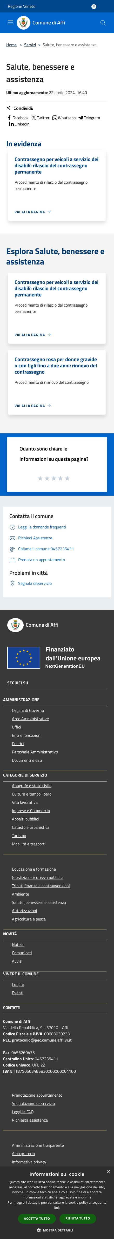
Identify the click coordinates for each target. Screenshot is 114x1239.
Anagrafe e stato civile (31, 786)
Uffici (16, 727)
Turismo (19, 835)
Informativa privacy (29, 1162)
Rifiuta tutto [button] (77, 1218)
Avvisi (17, 961)
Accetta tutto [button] (37, 1218)
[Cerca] (103, 23)
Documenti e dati (27, 760)
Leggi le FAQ (23, 1112)
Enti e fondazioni (27, 735)
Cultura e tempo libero (31, 794)
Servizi (30, 45)
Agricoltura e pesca (29, 919)
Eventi (17, 993)
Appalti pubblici (25, 819)
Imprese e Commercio (31, 810)
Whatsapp (64, 118)
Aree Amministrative (30, 718)
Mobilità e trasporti (29, 844)
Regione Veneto (21, 6)
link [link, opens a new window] (57, 1207)
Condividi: (19, 108)
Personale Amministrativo (35, 752)
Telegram (89, 118)
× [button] (108, 1172)
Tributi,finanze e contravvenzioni (41, 886)
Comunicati (22, 953)
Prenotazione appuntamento (37, 1095)
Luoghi (18, 984)
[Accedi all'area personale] (94, 7)
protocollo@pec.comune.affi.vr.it (42, 1040)
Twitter (40, 118)
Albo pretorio (23, 1153)
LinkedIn (19, 124)
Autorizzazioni (24, 910)
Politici (18, 743)
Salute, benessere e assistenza (39, 902)
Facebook (17, 118)
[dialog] (57, 1203)
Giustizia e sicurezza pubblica (37, 877)
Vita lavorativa (25, 802)
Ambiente (20, 894)
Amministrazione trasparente (38, 1145)
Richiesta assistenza (30, 1120)
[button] (57, 1230)
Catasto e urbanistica (30, 827)
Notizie (18, 944)
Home (11, 45)
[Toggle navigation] (10, 22)
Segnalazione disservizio (33, 1103)
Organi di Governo (28, 710)
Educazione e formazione (34, 869)
